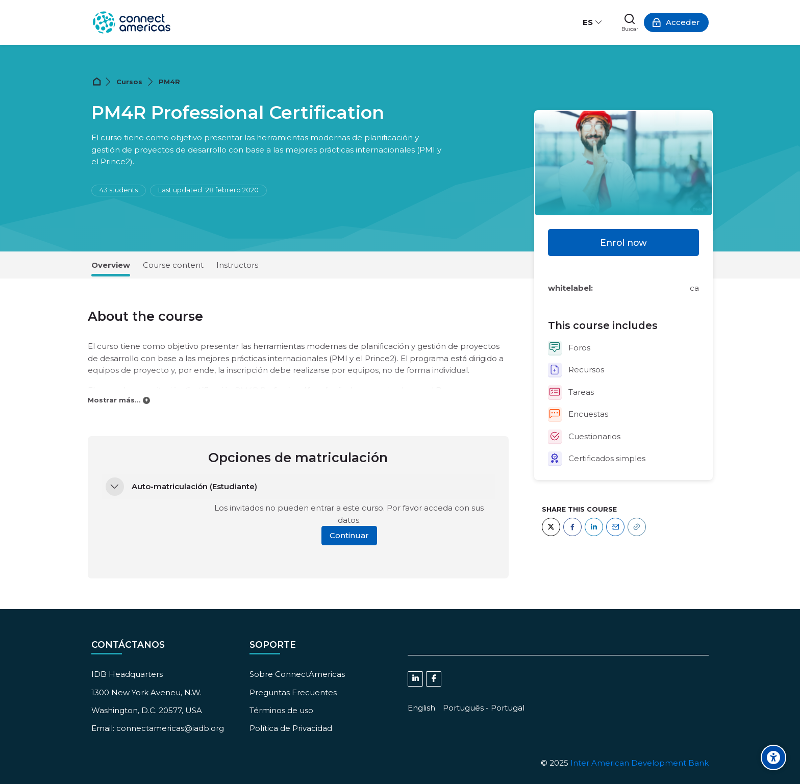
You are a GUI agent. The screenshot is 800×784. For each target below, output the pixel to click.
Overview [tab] (110, 265)
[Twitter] (551, 527)
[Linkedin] (415, 679)
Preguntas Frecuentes (293, 692)
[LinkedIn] (594, 527)
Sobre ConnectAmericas (297, 674)
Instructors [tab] (237, 265)
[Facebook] (572, 527)
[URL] (637, 527)
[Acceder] (676, 22)
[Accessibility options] (773, 757)
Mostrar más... (114, 400)
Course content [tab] (173, 265)
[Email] (615, 527)
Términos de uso (281, 710)
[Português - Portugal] (483, 708)
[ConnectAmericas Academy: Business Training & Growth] (131, 22)
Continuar (349, 535)
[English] (421, 708)
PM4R (169, 82)
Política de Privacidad (290, 728)
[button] (115, 486)
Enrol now (623, 242)
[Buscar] (629, 22)
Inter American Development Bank (639, 763)
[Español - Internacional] (593, 22)
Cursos (129, 82)
